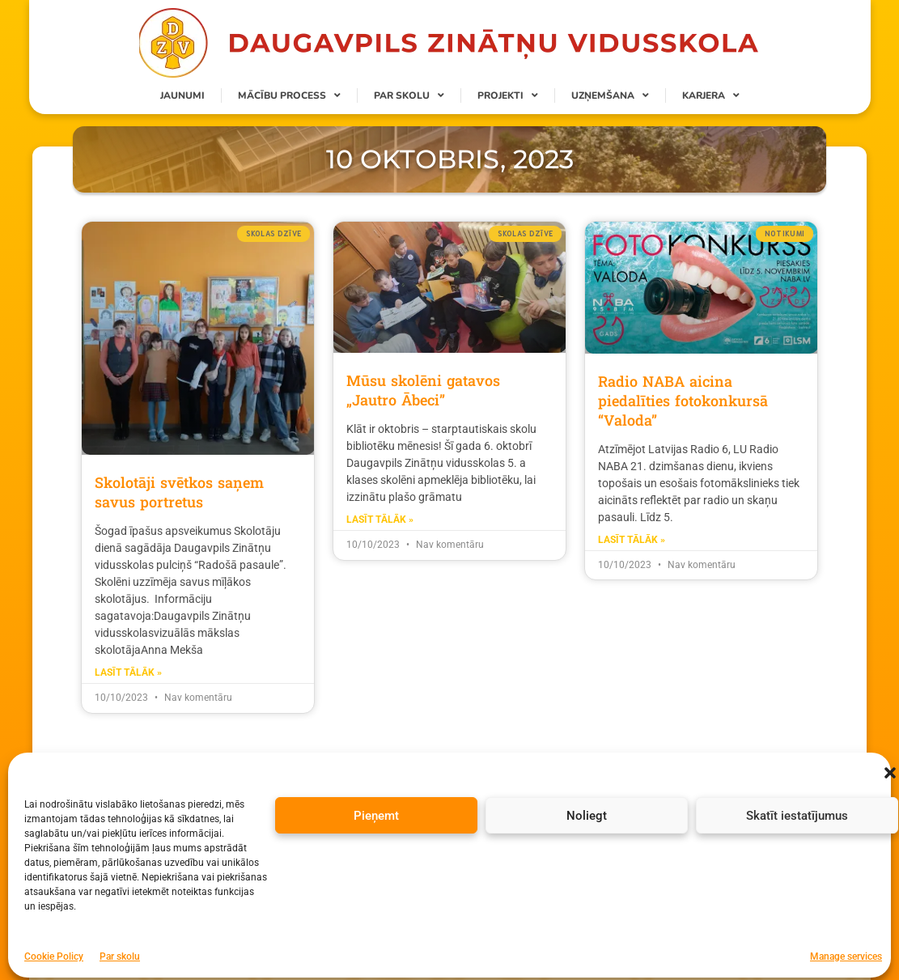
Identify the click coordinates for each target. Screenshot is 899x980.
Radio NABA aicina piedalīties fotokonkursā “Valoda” (683, 400)
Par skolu (409, 95)
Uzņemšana (610, 95)
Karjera (711, 95)
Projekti (507, 95)
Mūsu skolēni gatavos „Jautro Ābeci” (423, 390)
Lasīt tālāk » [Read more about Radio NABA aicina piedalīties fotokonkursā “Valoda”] (631, 539)
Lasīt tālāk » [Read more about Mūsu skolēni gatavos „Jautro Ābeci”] (379, 519)
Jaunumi (182, 95)
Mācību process (289, 95)
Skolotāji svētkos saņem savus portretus (179, 492)
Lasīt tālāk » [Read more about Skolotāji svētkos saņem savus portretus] (128, 672)
